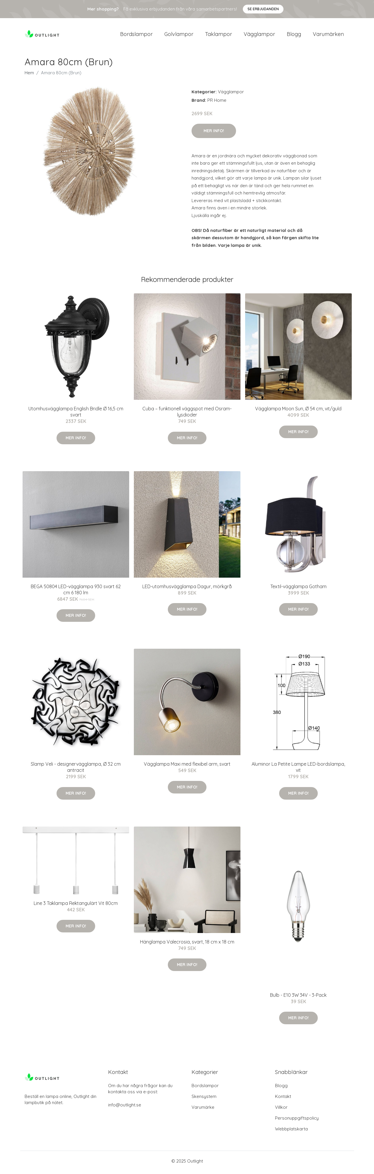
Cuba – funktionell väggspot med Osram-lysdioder (187, 415)
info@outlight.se (124, 1108)
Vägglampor (259, 35)
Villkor (281, 1110)
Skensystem (204, 1099)
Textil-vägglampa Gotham (298, 589)
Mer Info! (214, 133)
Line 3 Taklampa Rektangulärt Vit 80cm (76, 906)
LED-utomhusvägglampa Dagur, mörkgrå (187, 589)
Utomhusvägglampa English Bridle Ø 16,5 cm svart (75, 415)
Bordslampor (136, 35)
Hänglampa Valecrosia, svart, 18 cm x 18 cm (187, 945)
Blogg (294, 35)
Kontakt (283, 1099)
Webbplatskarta (291, 1132)
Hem (29, 75)
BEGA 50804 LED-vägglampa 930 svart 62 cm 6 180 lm (76, 592)
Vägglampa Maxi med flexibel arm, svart (187, 767)
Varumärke (203, 1110)
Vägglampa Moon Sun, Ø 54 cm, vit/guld (298, 412)
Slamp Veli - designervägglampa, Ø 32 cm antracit (76, 770)
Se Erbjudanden (263, 9)
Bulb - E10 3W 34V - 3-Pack (298, 998)
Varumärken (328, 35)
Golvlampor (178, 35)
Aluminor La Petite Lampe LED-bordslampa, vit (298, 770)
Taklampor (218, 35)
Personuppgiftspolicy (297, 1121)
